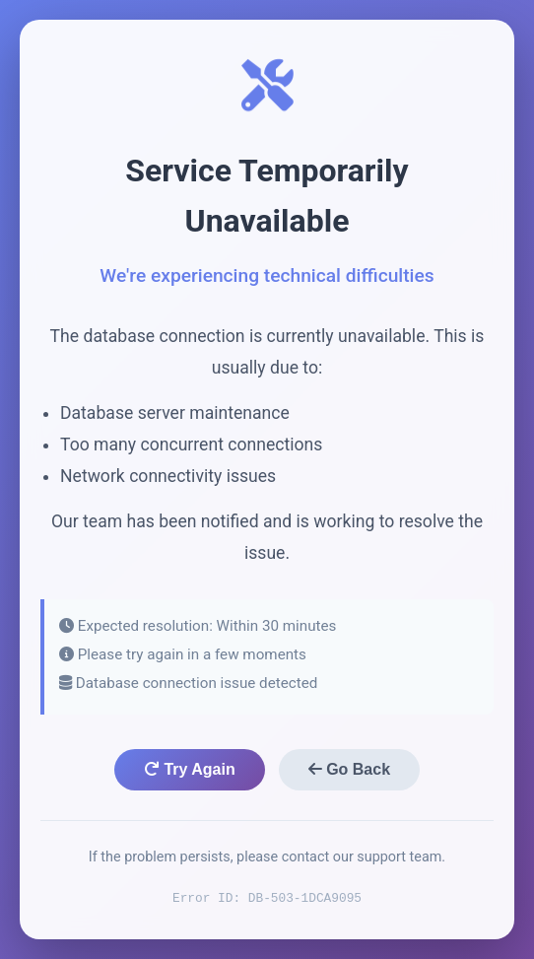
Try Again (189, 769)
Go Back (349, 769)
